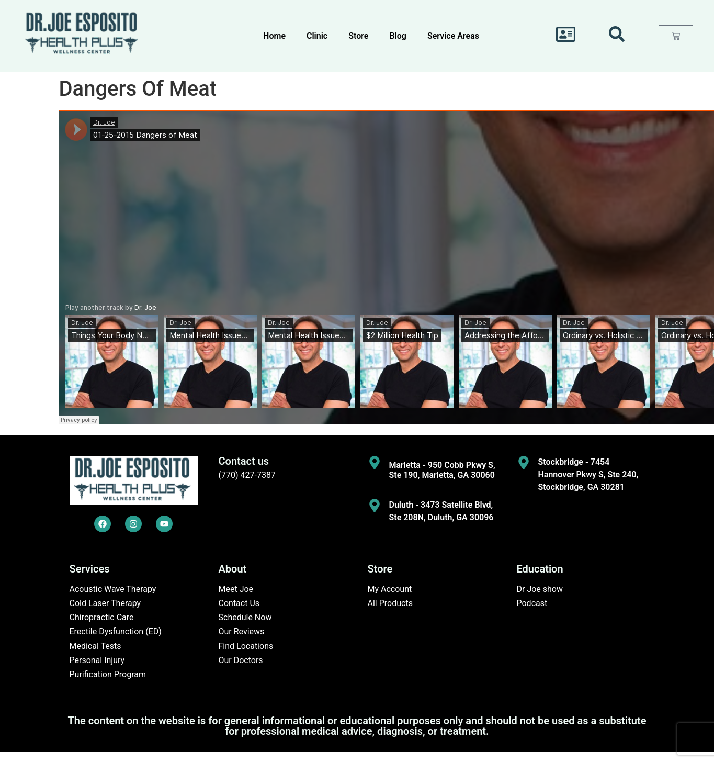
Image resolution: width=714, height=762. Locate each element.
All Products (390, 603)
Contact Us (239, 603)
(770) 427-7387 (247, 475)
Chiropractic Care (102, 617)
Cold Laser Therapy (105, 603)
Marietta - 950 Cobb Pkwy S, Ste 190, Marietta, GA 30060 (442, 470)
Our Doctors (241, 660)
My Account (390, 589)
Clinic (317, 36)
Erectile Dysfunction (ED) (116, 631)
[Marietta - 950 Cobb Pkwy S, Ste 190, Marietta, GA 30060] (374, 462)
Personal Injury (97, 660)
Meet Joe (236, 589)
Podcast (532, 603)
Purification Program (108, 674)
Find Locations (246, 646)
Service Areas (453, 36)
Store (358, 36)
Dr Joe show (540, 589)
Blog (397, 36)
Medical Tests (95, 646)
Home (274, 36)
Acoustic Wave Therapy (113, 589)
